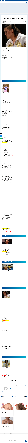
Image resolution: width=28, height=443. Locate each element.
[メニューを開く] (26, 2)
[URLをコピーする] (23, 382)
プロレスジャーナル (5, 437)
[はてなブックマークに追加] (14, 382)
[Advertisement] (14, 8)
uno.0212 (10, 388)
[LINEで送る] (18, 382)
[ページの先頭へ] (26, 441)
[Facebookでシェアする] (9, 382)
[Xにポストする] (4, 382)
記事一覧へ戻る (14, 396)
